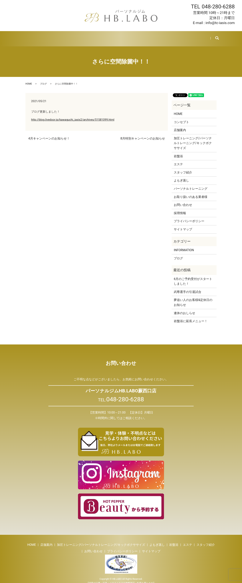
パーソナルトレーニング (190, 184)
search (214, 36)
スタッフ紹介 (138, 36)
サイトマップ (183, 225)
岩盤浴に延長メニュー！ (190, 316)
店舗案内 (47, 36)
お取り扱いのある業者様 (190, 192)
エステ (120, 36)
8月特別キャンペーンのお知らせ (142, 134)
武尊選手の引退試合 (187, 287)
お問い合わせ (193, 36)
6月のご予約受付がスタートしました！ (193, 276)
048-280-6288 (218, 6)
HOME (31, 36)
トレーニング (67, 36)
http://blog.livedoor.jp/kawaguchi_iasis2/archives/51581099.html (72, 115)
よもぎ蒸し (88, 36)
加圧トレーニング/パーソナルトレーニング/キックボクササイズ (193, 138)
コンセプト (181, 117)
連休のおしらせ (184, 308)
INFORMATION (184, 245)
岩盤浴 (105, 36)
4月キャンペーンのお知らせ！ (49, 134)
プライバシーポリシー (189, 216)
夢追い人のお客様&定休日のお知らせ (193, 298)
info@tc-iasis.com (220, 23)
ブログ (157, 36)
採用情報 (173, 36)
